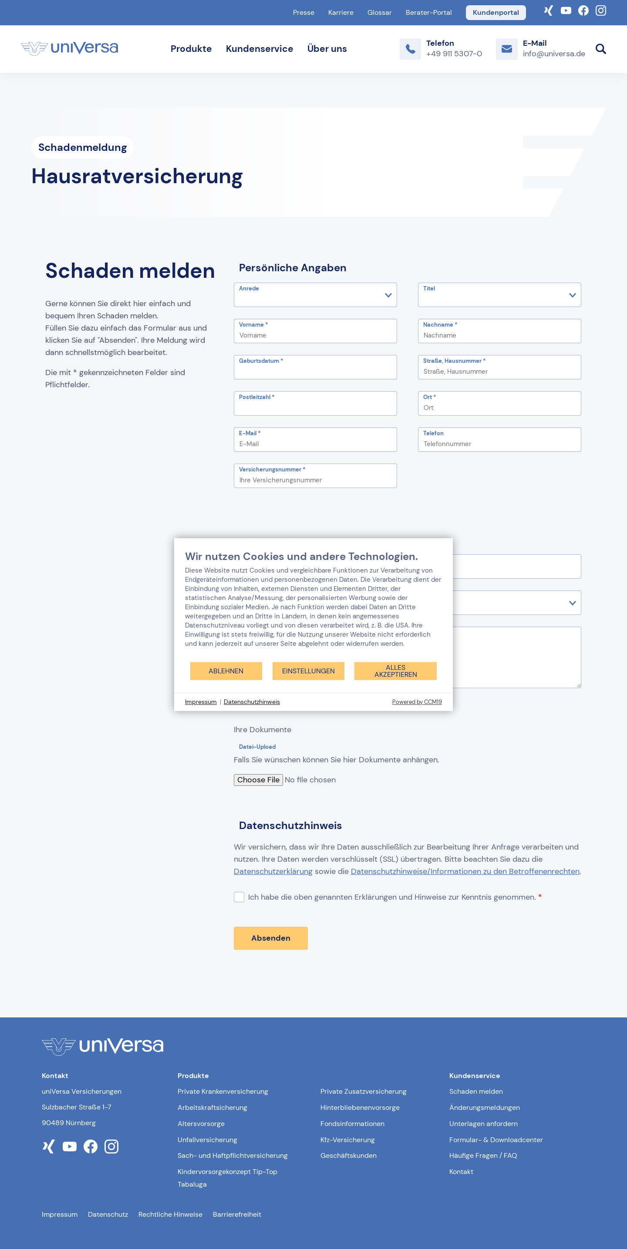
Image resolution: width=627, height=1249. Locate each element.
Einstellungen (308, 671)
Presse (303, 12)
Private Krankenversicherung (223, 1091)
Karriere (341, 12)
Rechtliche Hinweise (170, 1214)
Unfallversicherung (207, 1139)
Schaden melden (476, 1091)
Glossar (379, 12)
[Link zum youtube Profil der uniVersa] (70, 1146)
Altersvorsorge (201, 1123)
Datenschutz (108, 1214)
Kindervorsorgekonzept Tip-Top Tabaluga (227, 1178)
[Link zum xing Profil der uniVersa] (49, 1146)
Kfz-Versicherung (347, 1139)
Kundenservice (259, 49)
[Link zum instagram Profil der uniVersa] (111, 1146)
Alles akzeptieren (395, 671)
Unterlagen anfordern (483, 1123)
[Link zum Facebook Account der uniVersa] (583, 9)
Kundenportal (496, 12)
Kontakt (461, 1171)
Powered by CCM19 (417, 702)
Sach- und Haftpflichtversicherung (233, 1155)
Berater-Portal (429, 12)
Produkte (191, 49)
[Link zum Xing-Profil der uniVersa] (548, 9)
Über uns (327, 49)
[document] (313, 605)
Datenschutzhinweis (252, 702)
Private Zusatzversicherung (363, 1091)
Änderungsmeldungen (484, 1107)
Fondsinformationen (352, 1123)
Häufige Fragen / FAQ (483, 1155)
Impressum (60, 1214)
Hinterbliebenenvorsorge (360, 1107)
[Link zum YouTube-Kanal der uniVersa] (566, 9)
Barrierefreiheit (237, 1214)
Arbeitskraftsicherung (212, 1107)
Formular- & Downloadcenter (496, 1139)
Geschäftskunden (348, 1155)
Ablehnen (226, 671)
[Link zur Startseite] (69, 49)
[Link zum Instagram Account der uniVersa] (601, 9)
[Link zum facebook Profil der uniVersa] (91, 1146)
